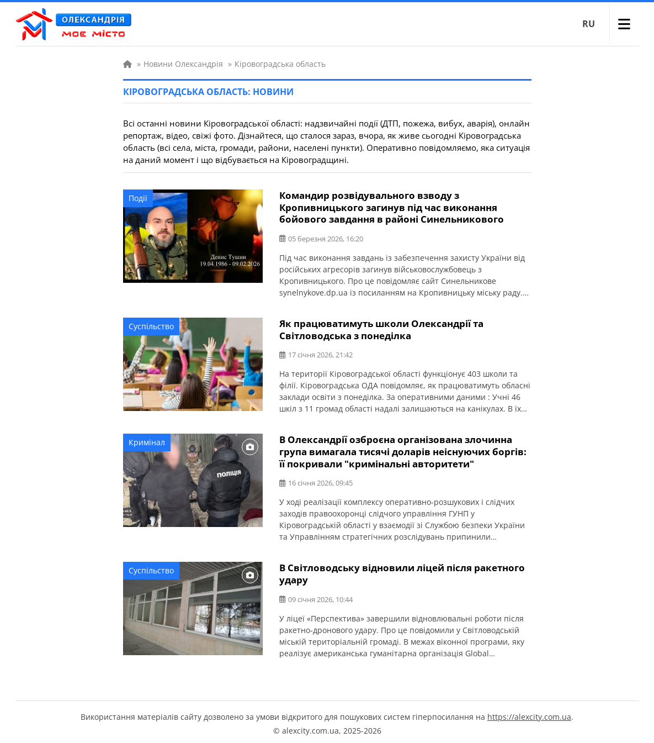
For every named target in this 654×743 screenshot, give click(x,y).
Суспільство (151, 325)
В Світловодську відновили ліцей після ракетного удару (402, 570)
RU (588, 23)
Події (138, 198)
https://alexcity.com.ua (529, 713)
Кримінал (147, 440)
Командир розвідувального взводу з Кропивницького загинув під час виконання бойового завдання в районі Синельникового (391, 207)
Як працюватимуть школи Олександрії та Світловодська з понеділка (381, 328)
